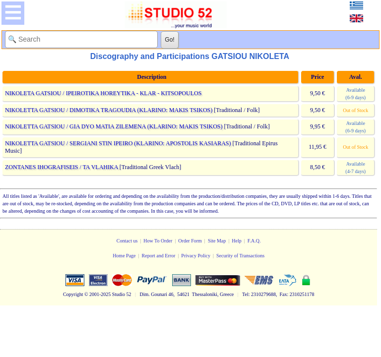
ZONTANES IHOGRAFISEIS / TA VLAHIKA (61, 167)
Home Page (124, 255)
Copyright (73, 294)
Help (236, 240)
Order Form (190, 240)
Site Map (217, 240)
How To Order (157, 240)
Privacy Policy (195, 255)
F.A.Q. (254, 240)
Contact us (127, 240)
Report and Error (159, 255)
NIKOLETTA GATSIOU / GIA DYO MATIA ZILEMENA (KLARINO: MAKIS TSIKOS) (113, 126)
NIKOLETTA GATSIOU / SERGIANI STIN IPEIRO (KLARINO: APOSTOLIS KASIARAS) (118, 143)
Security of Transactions (240, 255)
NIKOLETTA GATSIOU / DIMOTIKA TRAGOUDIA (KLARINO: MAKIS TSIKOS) (108, 110)
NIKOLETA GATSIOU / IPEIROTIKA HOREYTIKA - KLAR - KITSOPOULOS (103, 93)
